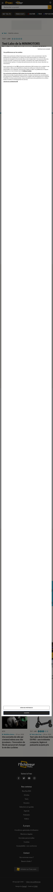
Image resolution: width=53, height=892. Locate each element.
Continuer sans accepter (44, 49)
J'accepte (26, 712)
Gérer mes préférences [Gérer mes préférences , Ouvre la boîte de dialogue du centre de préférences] (26, 707)
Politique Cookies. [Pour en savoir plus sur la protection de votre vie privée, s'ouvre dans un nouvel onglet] (27, 71)
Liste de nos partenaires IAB (10, 81)
